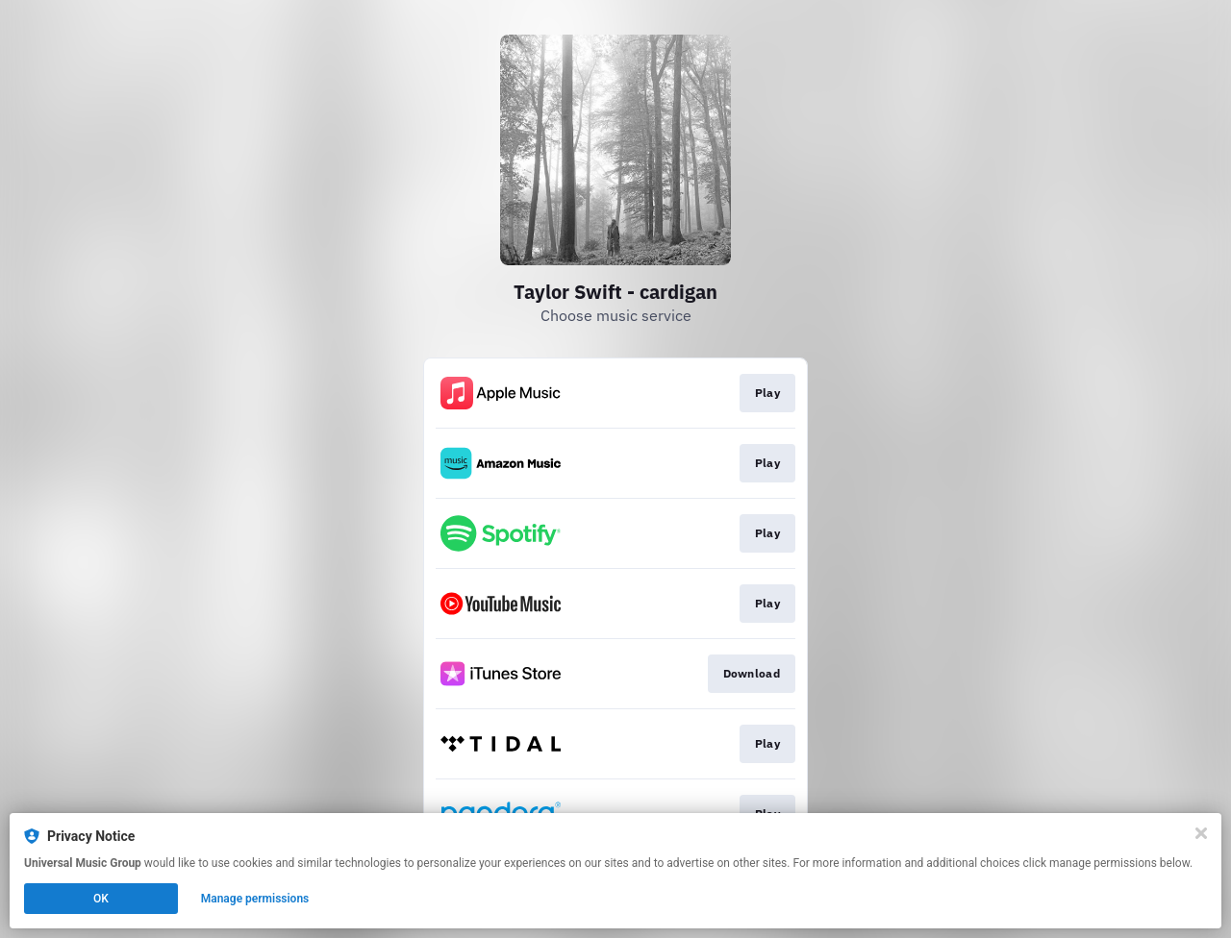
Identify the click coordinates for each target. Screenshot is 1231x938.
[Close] (1201, 833)
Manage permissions (255, 898)
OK (101, 898)
